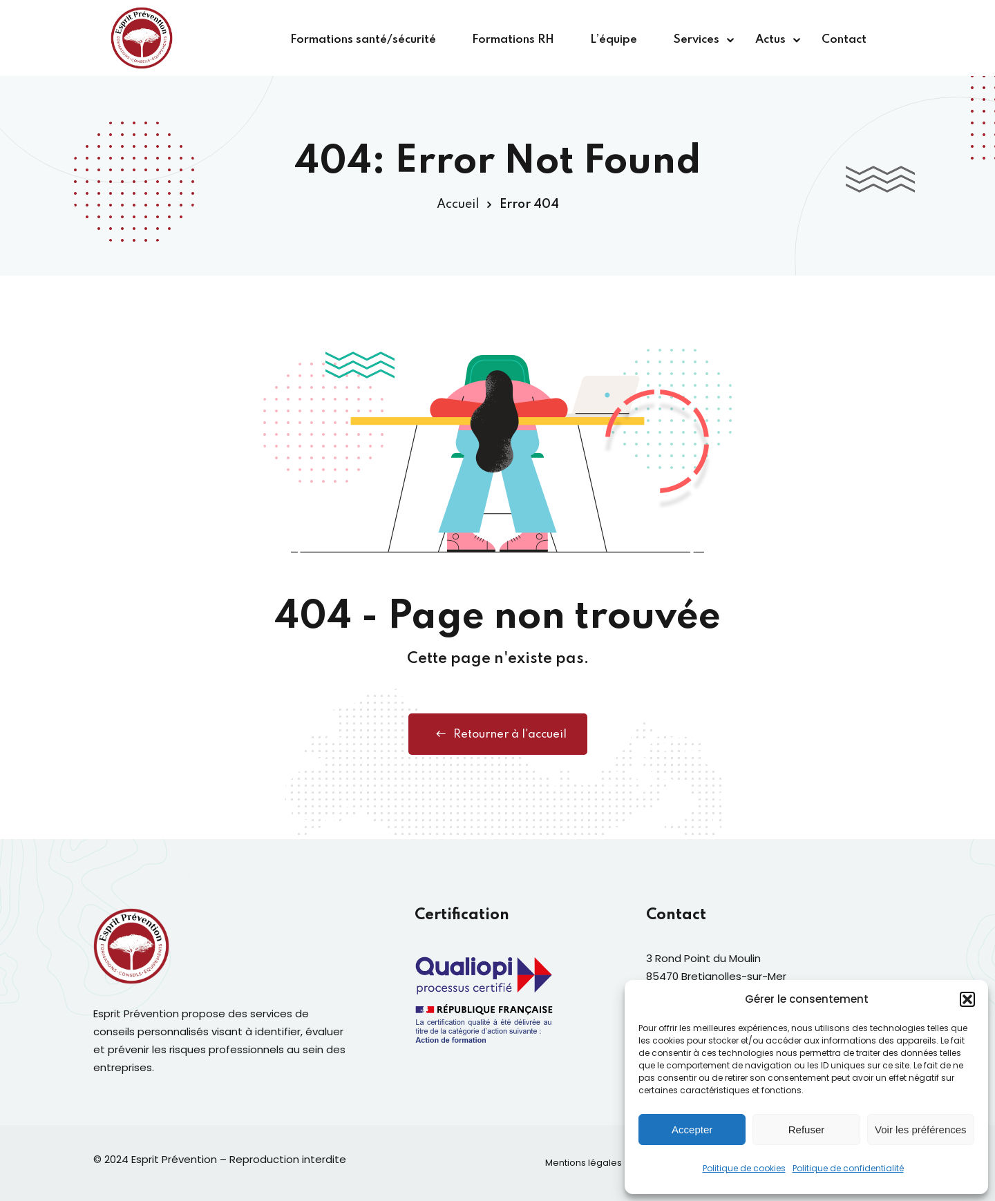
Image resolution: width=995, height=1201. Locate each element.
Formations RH (513, 40)
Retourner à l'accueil (498, 734)
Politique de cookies (744, 1168)
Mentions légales (583, 1162)
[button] (967, 999)
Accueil (458, 204)
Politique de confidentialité (848, 1168)
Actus (770, 40)
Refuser (806, 1129)
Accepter (692, 1129)
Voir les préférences (921, 1129)
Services (696, 40)
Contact (844, 40)
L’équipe (613, 40)
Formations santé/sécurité (363, 40)
